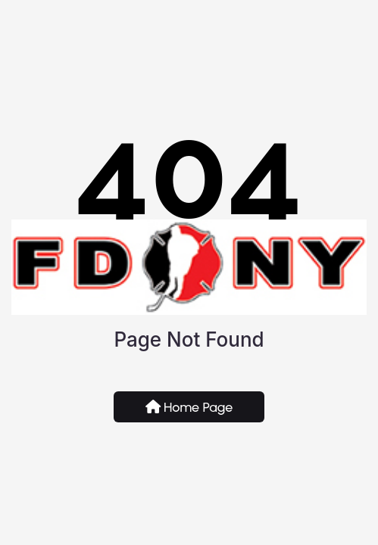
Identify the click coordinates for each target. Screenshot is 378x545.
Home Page (189, 407)
